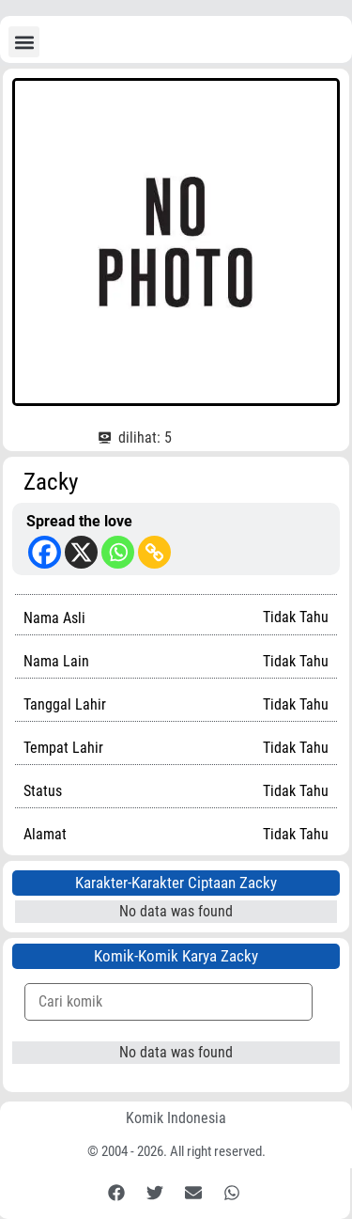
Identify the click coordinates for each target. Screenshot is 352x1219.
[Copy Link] (154, 552)
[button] (23, 41)
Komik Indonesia (176, 1118)
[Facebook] (44, 552)
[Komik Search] (168, 1002)
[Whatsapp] (117, 552)
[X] (81, 552)
